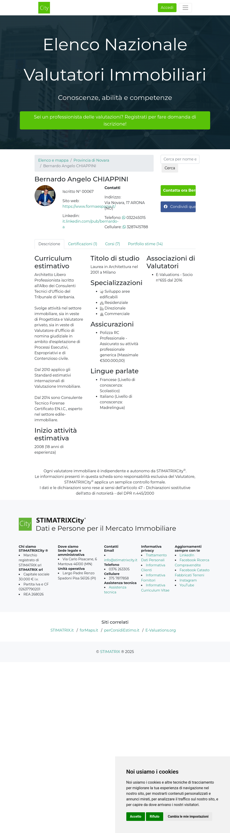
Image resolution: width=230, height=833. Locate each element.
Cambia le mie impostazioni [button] (188, 816)
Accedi (167, 7)
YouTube (187, 585)
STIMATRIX (110, 651)
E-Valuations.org (160, 630)
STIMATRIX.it (62, 630)
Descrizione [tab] (49, 244)
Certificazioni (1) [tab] (82, 244)
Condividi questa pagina (180, 206)
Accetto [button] (136, 816)
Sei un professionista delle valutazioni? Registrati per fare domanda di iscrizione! (115, 120)
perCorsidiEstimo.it (121, 630)
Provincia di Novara (91, 160)
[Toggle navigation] (185, 7)
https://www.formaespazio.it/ (89, 206)
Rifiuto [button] (154, 816)
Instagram (188, 580)
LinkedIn (187, 555)
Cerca (170, 168)
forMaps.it (89, 630)
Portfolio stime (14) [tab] (145, 244)
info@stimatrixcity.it (121, 560)
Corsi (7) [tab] (112, 244)
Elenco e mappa (53, 160)
